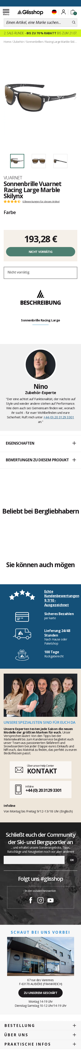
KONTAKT (42, 770)
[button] (40, 443)
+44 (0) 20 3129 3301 (58, 417)
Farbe (10, 212)
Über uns (16, 1034)
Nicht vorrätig (40, 252)
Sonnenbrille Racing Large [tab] (40, 320)
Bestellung (19, 1025)
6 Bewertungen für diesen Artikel (41, 201)
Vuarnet (13, 178)
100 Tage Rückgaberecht (40, 3)
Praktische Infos (27, 1044)
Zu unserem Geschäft (40, 993)
